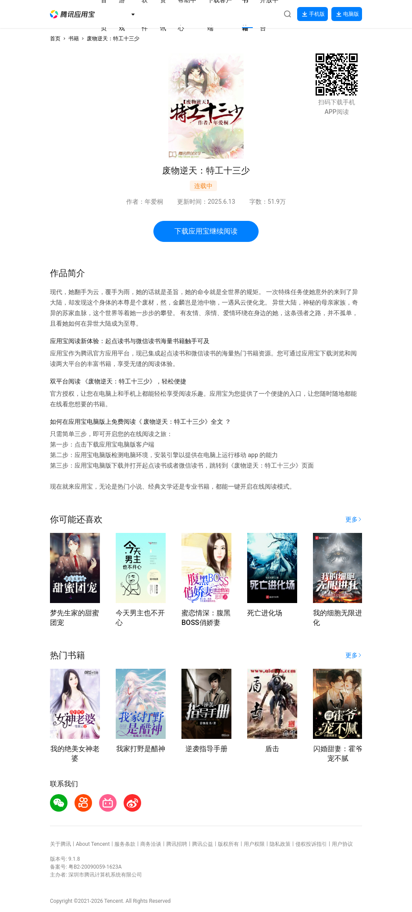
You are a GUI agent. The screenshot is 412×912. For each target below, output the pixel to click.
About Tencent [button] (93, 844)
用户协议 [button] (342, 844)
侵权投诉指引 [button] (311, 844)
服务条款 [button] (124, 844)
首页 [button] (55, 38)
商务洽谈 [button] (150, 844)
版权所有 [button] (228, 844)
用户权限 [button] (254, 844)
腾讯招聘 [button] (176, 844)
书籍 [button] (73, 38)
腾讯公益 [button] (202, 844)
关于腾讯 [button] (60, 844)
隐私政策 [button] (280, 844)
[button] (72, 14)
